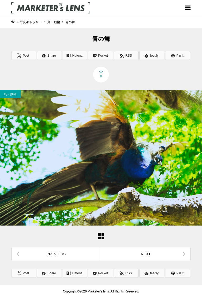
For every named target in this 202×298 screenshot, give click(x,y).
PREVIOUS (56, 254)
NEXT (145, 254)
